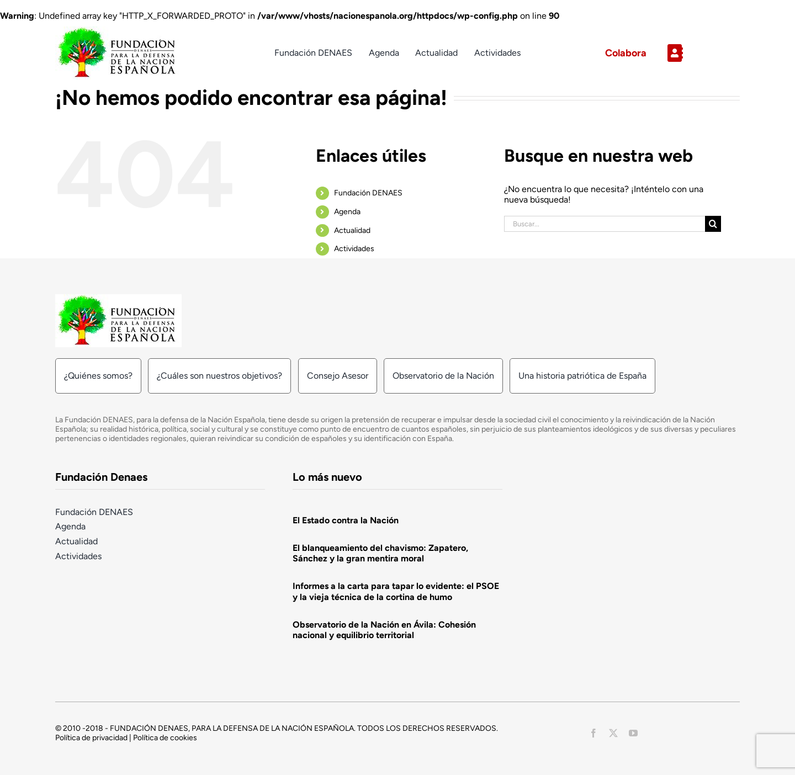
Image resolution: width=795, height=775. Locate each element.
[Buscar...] (604, 224)
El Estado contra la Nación (346, 520)
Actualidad (352, 230)
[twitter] (613, 733)
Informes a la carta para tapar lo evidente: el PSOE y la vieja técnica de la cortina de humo (396, 591)
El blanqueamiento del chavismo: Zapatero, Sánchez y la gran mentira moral (380, 553)
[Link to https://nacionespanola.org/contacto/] (699, 53)
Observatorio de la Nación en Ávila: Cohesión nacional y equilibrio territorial (384, 629)
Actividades (354, 248)
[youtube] (633, 733)
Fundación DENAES (368, 193)
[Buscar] (713, 224)
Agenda (347, 211)
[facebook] (593, 733)
